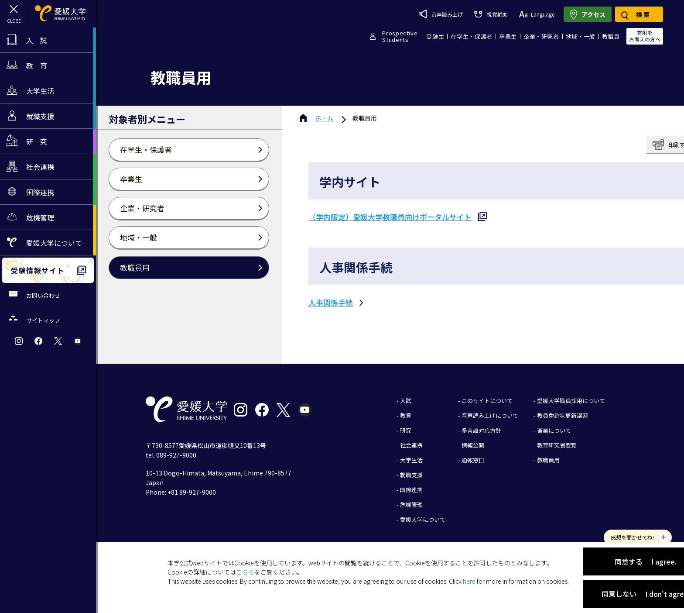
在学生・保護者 (471, 36)
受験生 (435, 36)
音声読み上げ (441, 14)
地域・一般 (580, 36)
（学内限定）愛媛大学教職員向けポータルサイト (390, 216)
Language (536, 14)
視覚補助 (490, 14)
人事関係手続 (330, 302)
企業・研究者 (541, 36)
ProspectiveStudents (399, 36)
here (469, 581)
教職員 (611, 36)
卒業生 (508, 36)
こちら (245, 572)
